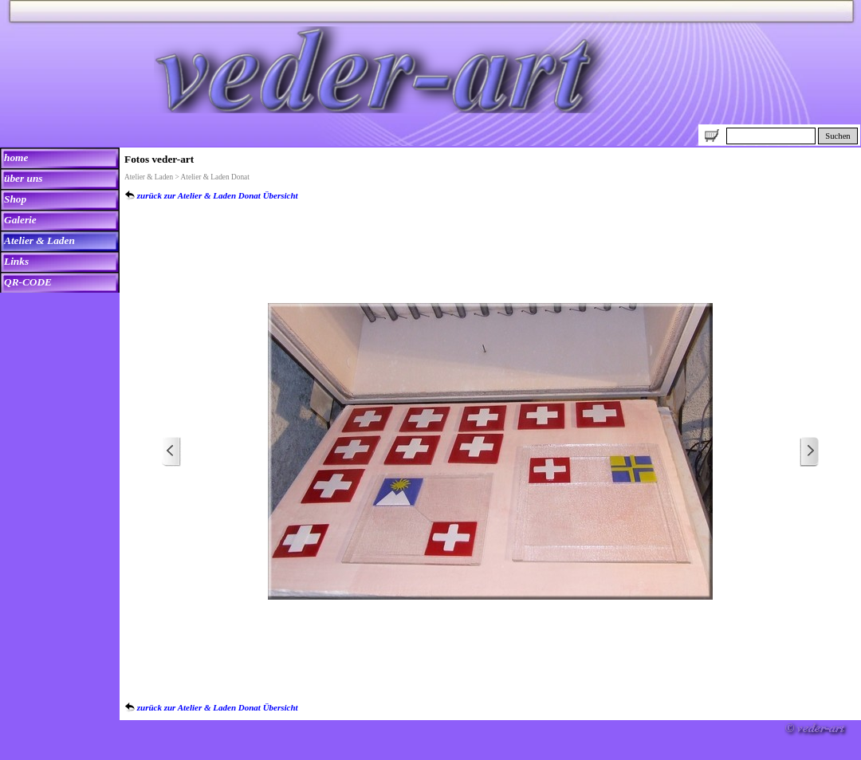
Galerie (20, 220)
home (16, 157)
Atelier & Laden (39, 240)
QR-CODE (28, 282)
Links (16, 261)
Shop (15, 199)
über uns (23, 178)
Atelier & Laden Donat (215, 177)
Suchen (837, 136)
